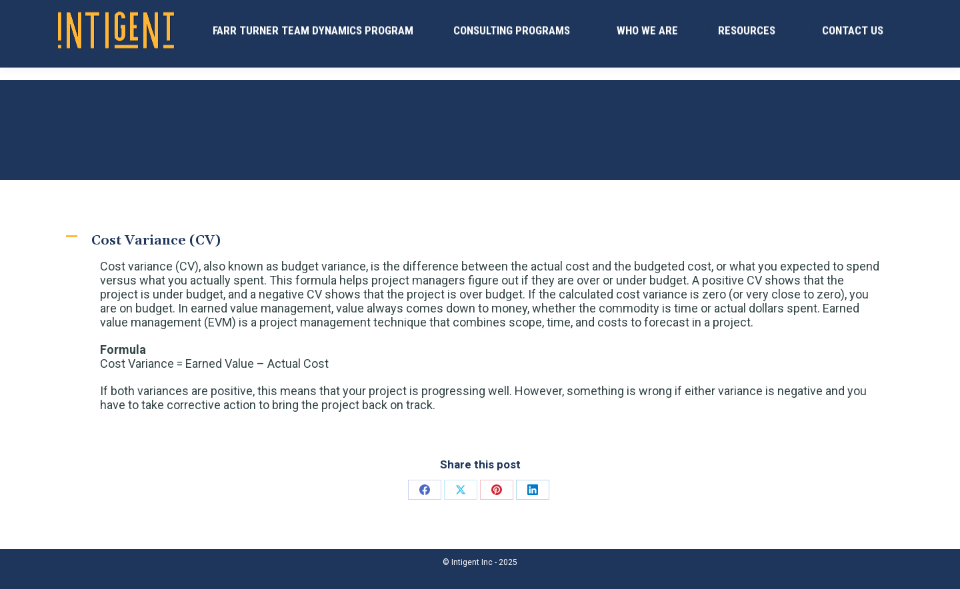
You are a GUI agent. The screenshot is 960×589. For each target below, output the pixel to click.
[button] (480, 241)
